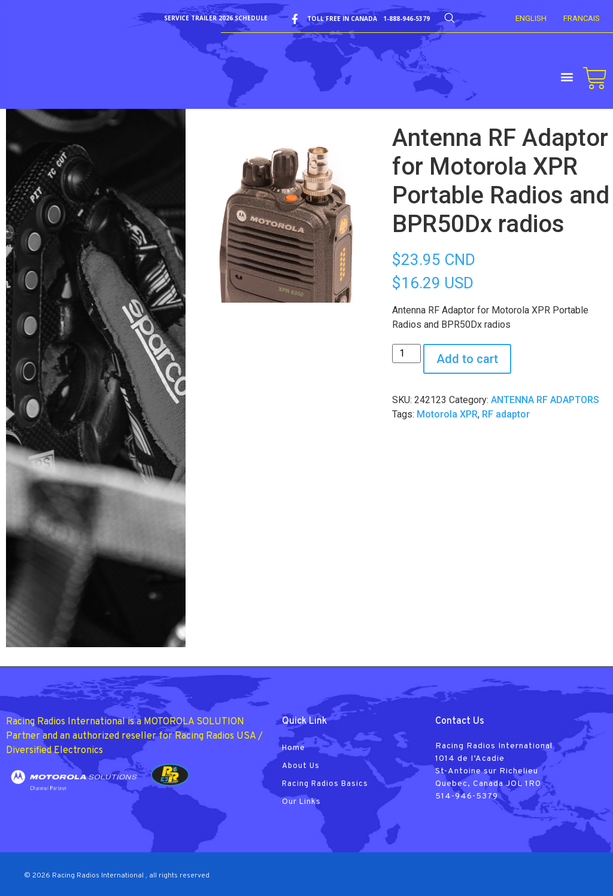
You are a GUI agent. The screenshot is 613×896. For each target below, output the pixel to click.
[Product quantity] (406, 353)
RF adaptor (506, 414)
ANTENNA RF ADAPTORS (545, 400)
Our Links (301, 802)
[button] (567, 76)
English (531, 18)
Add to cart (467, 359)
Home (293, 748)
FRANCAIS (581, 18)
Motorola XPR (447, 414)
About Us (301, 766)
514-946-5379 (466, 796)
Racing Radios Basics (325, 784)
